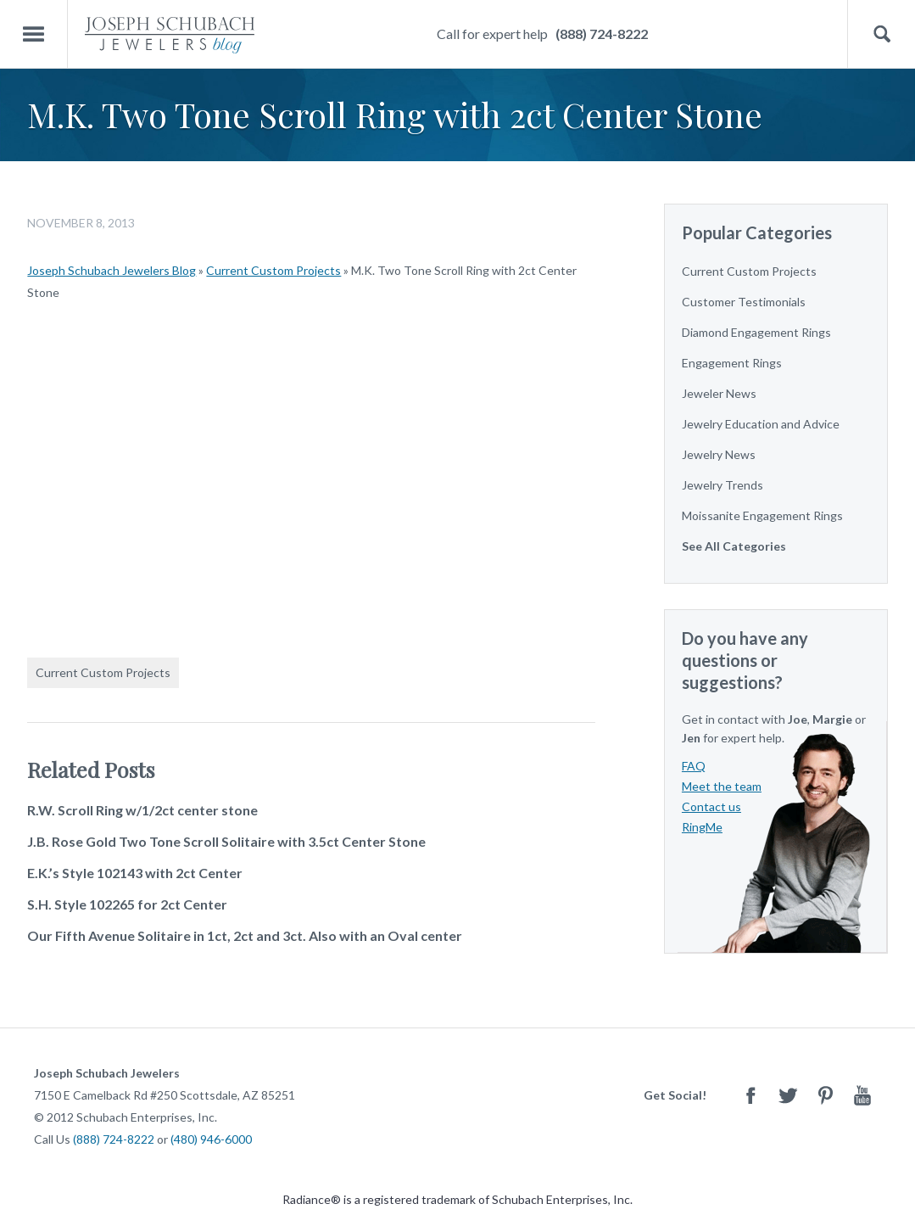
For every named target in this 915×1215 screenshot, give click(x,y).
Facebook (750, 1095)
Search (881, 34)
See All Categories (734, 546)
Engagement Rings (732, 363)
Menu (34, 34)
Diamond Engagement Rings (756, 332)
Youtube (862, 1095)
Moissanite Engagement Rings (762, 515)
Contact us (711, 806)
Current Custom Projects (273, 270)
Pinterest (825, 1095)
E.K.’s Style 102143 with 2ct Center (135, 873)
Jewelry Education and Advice (761, 424)
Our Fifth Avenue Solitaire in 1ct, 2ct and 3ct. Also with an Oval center (244, 935)
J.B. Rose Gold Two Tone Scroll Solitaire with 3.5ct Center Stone (226, 841)
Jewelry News (719, 454)
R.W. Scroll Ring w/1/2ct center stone (142, 810)
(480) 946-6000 (211, 1139)
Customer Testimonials (744, 301)
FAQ (694, 766)
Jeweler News (719, 393)
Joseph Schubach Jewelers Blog (111, 270)
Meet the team (722, 786)
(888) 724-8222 (601, 33)
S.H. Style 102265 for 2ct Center (127, 904)
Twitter (787, 1095)
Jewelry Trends (722, 485)
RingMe (702, 827)
